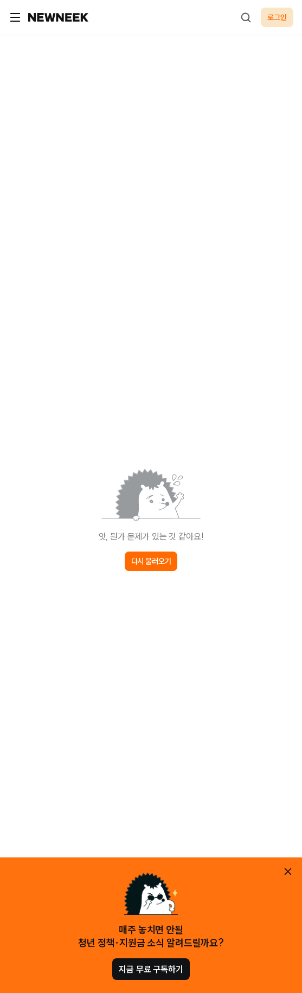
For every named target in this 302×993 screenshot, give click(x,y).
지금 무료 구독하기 (151, 969)
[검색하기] (245, 17)
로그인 (277, 17)
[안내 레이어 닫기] (287, 871)
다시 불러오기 (151, 561)
